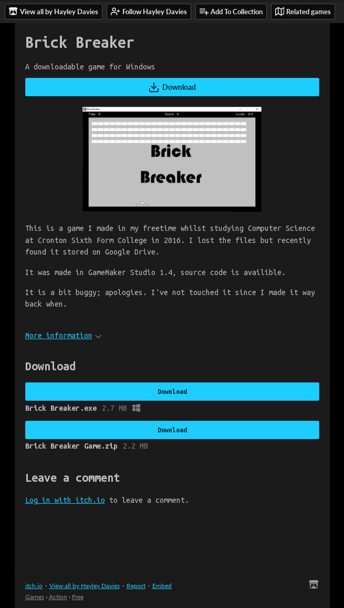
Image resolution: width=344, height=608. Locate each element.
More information (63, 335)
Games (34, 597)
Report (136, 586)
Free (78, 597)
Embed (162, 586)
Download (172, 87)
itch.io (34, 586)
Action (58, 597)
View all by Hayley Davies (84, 586)
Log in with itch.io (65, 500)
